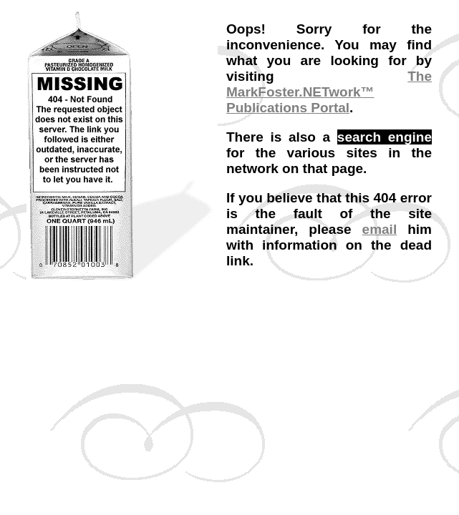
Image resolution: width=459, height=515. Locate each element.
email (379, 229)
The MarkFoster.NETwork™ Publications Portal (329, 92)
